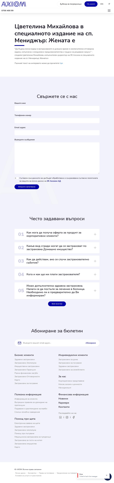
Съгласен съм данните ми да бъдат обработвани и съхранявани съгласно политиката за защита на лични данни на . (58, 179)
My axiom (91, 4)
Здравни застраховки (25, 359)
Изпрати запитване (26, 187)
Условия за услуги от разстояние (28, 475)
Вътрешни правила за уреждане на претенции (31, 404)
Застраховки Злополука (25, 363)
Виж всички (57, 304)
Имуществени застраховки (27, 366)
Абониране (91, 343)
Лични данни (20, 473)
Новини (63, 398)
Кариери (63, 402)
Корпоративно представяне (71, 381)
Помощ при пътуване (24, 433)
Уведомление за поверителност (69, 473)
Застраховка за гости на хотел (28, 440)
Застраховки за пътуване (26, 383)
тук (61, 63)
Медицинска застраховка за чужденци (33, 437)
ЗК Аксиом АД (54, 181)
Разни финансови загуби (26, 373)
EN (101, 4)
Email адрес (20, 127)
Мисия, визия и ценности (70, 384)
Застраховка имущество (26, 443)
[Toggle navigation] (109, 10)
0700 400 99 (7, 10)
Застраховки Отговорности (27, 376)
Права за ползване (46, 473)
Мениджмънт (64, 387)
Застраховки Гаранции (25, 369)
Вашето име (20, 103)
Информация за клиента (26, 399)
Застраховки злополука (25, 430)
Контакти (64, 407)
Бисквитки (32, 473)
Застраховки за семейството (71, 369)
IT (109, 4)
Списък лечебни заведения (27, 412)
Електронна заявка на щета (27, 423)
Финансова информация (73, 394)
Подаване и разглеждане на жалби (31, 408)
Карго (17, 380)
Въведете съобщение (25, 139)
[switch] (16, 178)
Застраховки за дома (68, 359)
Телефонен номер (23, 115)
